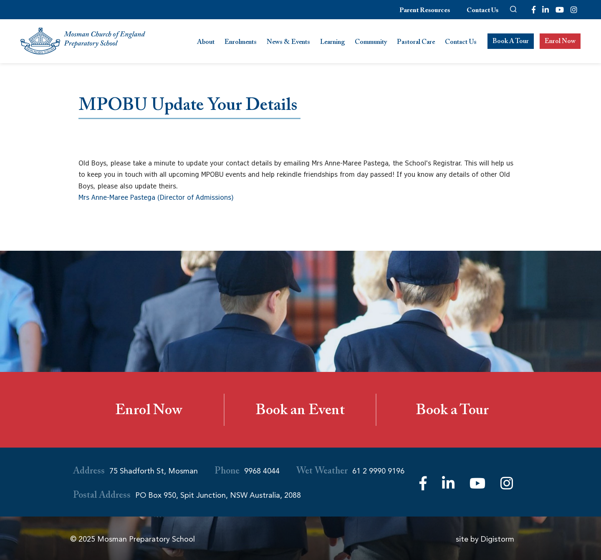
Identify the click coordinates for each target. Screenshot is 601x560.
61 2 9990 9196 (378, 471)
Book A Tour (510, 42)
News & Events (288, 43)
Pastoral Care (416, 43)
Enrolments (241, 43)
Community (371, 43)
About (206, 43)
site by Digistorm (485, 539)
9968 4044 (262, 471)
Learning (332, 43)
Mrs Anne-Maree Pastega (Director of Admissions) (156, 197)
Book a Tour (452, 412)
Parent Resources (424, 11)
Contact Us (482, 11)
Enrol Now (560, 42)
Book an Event (300, 412)
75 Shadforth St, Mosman (153, 471)
